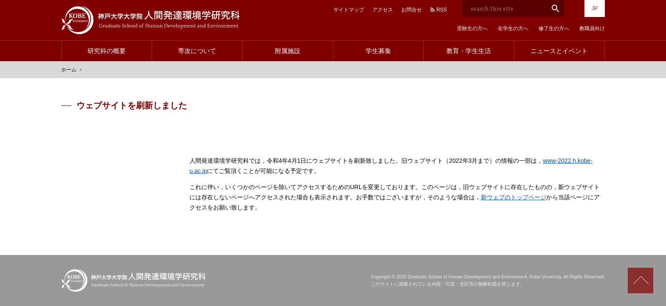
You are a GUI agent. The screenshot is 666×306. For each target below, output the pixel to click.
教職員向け (592, 28)
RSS (441, 10)
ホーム (68, 70)
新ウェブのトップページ (513, 197)
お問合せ (411, 10)
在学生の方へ (513, 28)
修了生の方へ (554, 28)
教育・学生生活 (468, 50)
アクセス (383, 10)
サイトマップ (348, 10)
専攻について (197, 50)
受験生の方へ (472, 28)
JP (594, 8)
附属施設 (287, 50)
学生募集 (378, 50)
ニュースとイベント (559, 50)
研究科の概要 (106, 50)
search (555, 8)
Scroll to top (640, 280)
